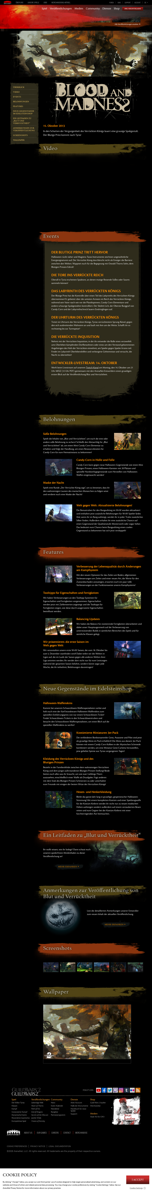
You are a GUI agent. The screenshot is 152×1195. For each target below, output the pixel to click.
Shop (117, 8)
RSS (137, 1090)
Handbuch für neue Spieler (78, 1110)
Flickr (132, 1090)
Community (93, 8)
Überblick (18, 87)
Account (137, 2)
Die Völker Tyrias (18, 1103)
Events (17, 97)
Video (16, 92)
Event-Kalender (57, 1106)
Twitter (109, 1090)
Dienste (106, 8)
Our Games (42, 1132)
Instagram (121, 1090)
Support (128, 2)
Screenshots (20, 135)
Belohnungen (21, 101)
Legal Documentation (59, 1146)
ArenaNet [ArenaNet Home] (14, 1132)
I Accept (138, 1179)
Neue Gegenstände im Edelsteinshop (23, 112)
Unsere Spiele (33, 2)
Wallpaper (19, 140)
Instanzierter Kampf (19, 1112)
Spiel (44, 8)
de (145, 2)
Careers (55, 1132)
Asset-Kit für (97, 1117)
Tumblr (126, 1090)
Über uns (19, 2)
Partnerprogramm (58, 1115)
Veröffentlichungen (61, 8)
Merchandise (95, 1106)
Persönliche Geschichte (21, 1118)
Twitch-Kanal (92, 367)
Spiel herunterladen (132, 9)
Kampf (14, 1109)
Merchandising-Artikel (60, 2)
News (53, 1103)
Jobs (45, 2)
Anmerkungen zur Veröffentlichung (24, 129)
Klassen (14, 1106)
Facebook (104, 1090)
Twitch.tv (115, 1090)
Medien (78, 8)
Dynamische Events (19, 1115)
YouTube (98, 1090)
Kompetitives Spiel (19, 1121)
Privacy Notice (37, 1146)
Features (18, 106)
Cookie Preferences (17, 1146)
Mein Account (76, 1103)
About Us (28, 1132)
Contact (67, 1132)
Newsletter (55, 1109)
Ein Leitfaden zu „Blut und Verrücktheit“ (22, 120)
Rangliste (54, 1112)
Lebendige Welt (37, 1103)
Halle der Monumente (79, 1106)
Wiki (119, 2)
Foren (111, 2)
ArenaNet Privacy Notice (12, 1188)
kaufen (98, 1103)
